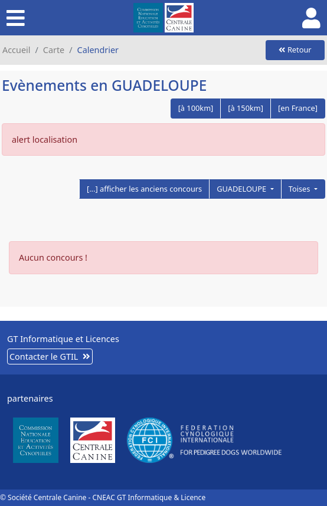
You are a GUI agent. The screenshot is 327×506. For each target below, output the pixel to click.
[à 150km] (245, 108)
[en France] (298, 108)
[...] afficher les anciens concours (144, 188)
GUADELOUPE (242, 188)
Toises (300, 188)
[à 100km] (196, 108)
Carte (53, 49)
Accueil (16, 49)
